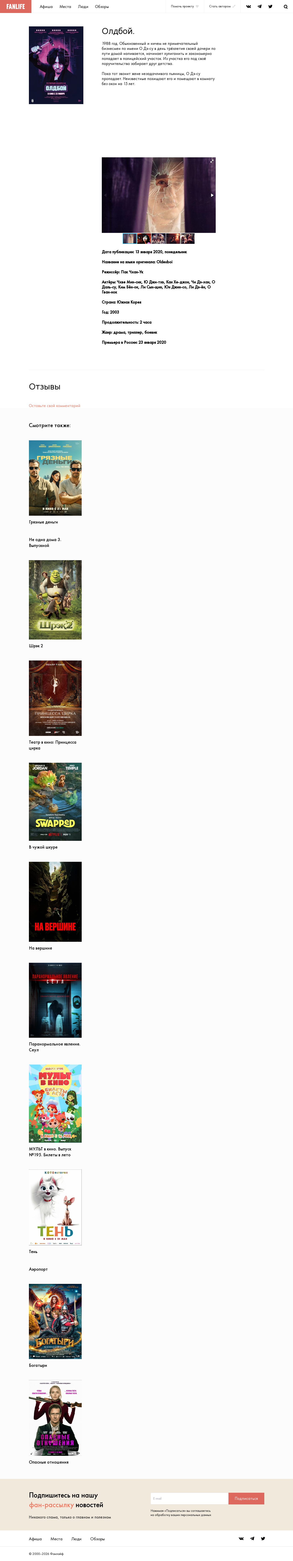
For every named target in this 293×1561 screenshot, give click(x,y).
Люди (83, 6)
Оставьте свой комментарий (54, 405)
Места (65, 6)
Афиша (46, 6)
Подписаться (246, 1498)
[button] (212, 161)
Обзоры (102, 6)
